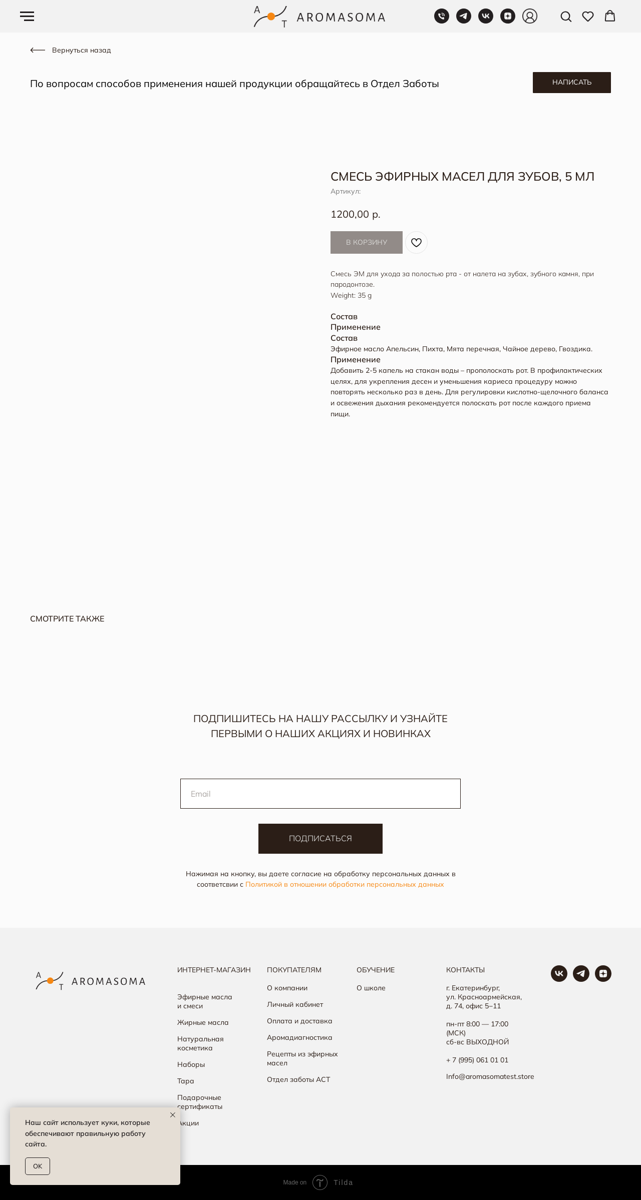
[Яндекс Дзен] (507, 21)
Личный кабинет (295, 1004)
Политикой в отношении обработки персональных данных (344, 884)
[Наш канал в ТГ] (581, 979)
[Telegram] (463, 21)
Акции (188, 1122)
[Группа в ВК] (559, 979)
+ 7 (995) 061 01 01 (477, 1059)
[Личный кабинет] (529, 21)
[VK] (485, 21)
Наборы (191, 1064)
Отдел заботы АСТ (298, 1079)
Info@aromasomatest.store (490, 1076)
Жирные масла (203, 1022)
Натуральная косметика (200, 1043)
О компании (287, 987)
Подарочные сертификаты (199, 1102)
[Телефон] (441, 21)
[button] (566, 16)
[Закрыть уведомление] (173, 1115)
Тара (185, 1080)
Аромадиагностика (300, 1037)
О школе (371, 987)
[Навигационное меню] (27, 17)
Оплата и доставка (300, 1020)
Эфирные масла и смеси (204, 1001)
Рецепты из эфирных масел (302, 1058)
